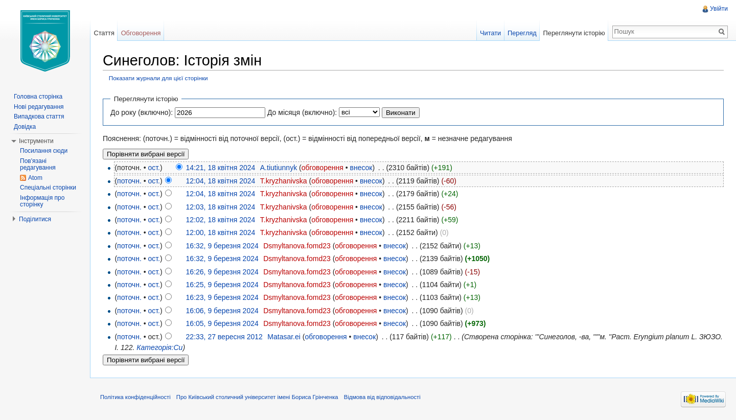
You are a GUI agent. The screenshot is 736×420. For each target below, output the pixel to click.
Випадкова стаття (39, 116)
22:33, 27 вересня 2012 (224, 337)
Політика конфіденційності (135, 397)
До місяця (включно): (302, 112)
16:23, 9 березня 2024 (222, 297)
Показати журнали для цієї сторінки (158, 78)
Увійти (719, 8)
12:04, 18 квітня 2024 (221, 181)
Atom (35, 177)
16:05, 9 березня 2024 (222, 323)
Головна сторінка (38, 96)
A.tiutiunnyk (278, 168)
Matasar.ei (284, 337)
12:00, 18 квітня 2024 (221, 232)
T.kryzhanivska (283, 181)
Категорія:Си (159, 347)
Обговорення (141, 33)
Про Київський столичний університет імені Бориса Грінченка (257, 397)
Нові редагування (39, 106)
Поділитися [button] (35, 219)
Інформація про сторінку (42, 201)
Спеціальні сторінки (48, 187)
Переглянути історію (574, 33)
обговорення (322, 168)
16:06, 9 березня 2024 (222, 311)
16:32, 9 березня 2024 (222, 246)
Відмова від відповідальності (382, 397)
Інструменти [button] (36, 141)
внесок (361, 168)
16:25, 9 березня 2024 (222, 285)
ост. (154, 168)
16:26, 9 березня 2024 (222, 272)
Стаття (104, 33)
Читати (490, 33)
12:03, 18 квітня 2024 (221, 207)
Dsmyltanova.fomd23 (297, 246)
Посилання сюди (43, 150)
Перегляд (522, 33)
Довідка (25, 126)
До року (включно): (141, 112)
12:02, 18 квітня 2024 (221, 220)
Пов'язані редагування (38, 164)
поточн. (129, 181)
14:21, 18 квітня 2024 (221, 168)
